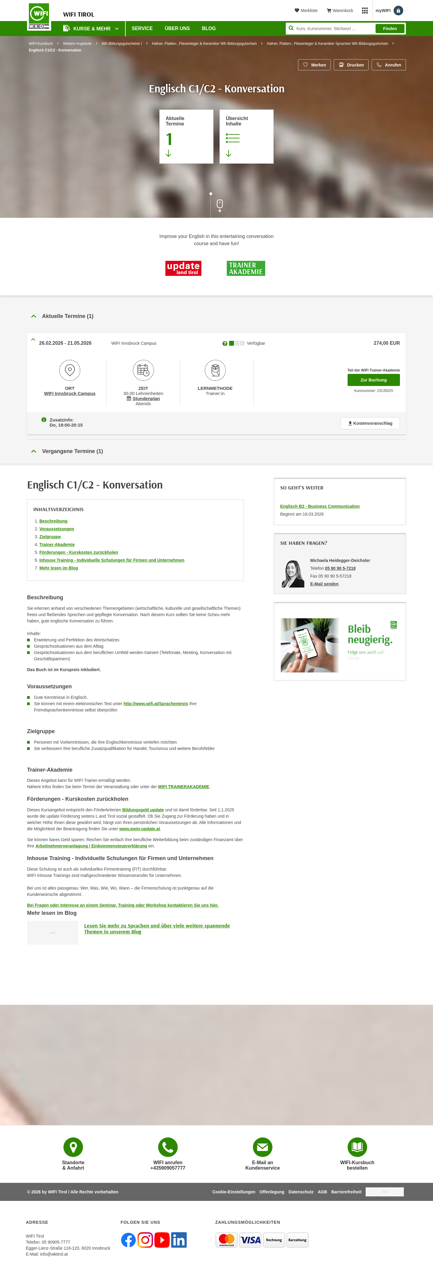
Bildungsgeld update (143, 808)
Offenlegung (271, 1190)
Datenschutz (301, 1190)
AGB (322, 1190)
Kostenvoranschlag (370, 422)
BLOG (209, 28)
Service (142, 28)
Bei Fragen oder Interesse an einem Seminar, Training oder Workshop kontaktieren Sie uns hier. (123, 904)
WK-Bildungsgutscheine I (122, 44)
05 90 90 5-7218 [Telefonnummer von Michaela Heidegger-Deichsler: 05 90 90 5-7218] (340, 567)
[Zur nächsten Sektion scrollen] (216, 206)
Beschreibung (53, 519)
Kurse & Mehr (87, 28)
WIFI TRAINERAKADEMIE (183, 785)
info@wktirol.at (54, 1253)
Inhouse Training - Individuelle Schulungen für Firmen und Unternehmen (111, 559)
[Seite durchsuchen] (346, 29)
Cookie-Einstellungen (233, 1190)
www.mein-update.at (139, 827)
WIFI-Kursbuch (41, 44)
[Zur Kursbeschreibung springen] (247, 137)
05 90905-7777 (56, 1241)
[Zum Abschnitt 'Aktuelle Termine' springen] (186, 137)
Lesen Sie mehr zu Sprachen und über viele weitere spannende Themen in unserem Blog (157, 927)
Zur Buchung (380, 378)
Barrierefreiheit (346, 1190)
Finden (390, 28)
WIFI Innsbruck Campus (70, 392)
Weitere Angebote (77, 44)
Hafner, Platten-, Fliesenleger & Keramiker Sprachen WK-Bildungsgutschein (327, 44)
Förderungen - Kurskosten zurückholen (78, 551)
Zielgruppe (50, 535)
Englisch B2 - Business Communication (320, 505)
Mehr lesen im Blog (58, 566)
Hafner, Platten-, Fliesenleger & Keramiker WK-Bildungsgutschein (204, 44)
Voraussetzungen (56, 527)
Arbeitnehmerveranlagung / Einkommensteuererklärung (91, 844)
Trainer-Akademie (57, 543)
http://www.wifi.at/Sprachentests (156, 702)
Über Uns (177, 28)
